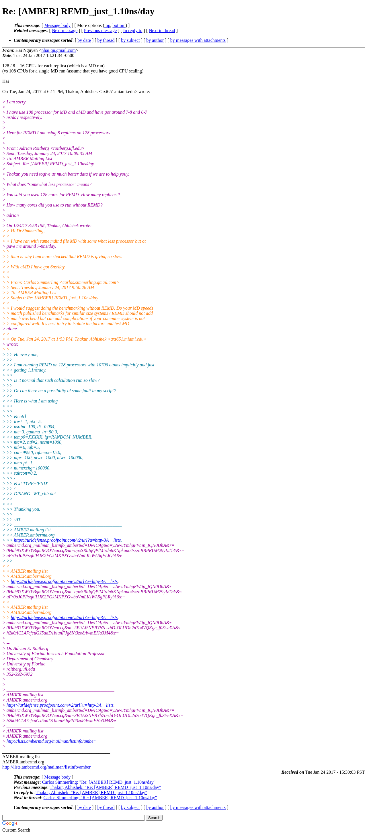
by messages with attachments (198, 40)
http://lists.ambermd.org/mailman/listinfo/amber (51, 741)
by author (155, 40)
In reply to (132, 30)
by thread (106, 40)
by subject (130, 40)
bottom (118, 25)
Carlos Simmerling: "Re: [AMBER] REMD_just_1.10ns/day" (99, 782)
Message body (57, 25)
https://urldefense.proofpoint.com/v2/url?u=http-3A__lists (67, 540)
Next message (64, 30)
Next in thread (162, 30)
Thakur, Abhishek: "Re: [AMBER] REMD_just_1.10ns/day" (105, 787)
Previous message (100, 30)
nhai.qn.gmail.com (59, 50)
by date (84, 40)
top (107, 25)
